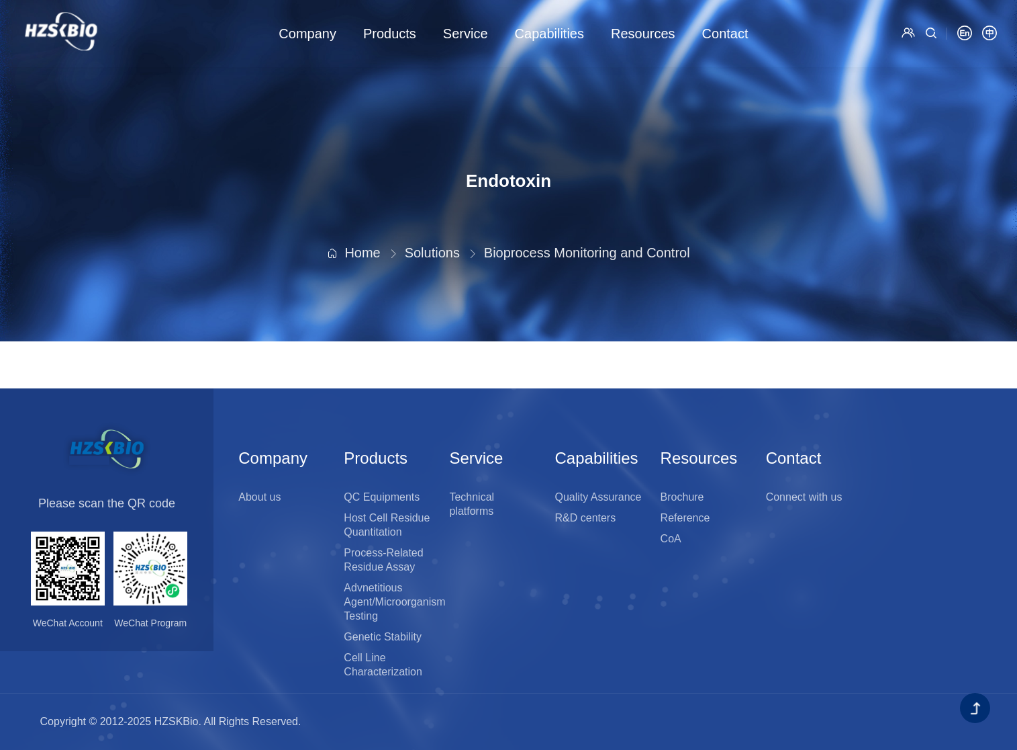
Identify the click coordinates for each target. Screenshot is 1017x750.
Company (307, 33)
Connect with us (804, 497)
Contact (725, 33)
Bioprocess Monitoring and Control (587, 213)
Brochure (682, 497)
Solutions (432, 213)
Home (362, 213)
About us (259, 497)
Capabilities (549, 33)
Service (465, 33)
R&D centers (585, 518)
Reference (685, 518)
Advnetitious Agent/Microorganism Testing (394, 602)
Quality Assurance (598, 497)
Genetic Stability (383, 636)
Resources (643, 33)
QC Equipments (382, 497)
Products (389, 33)
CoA (671, 538)
